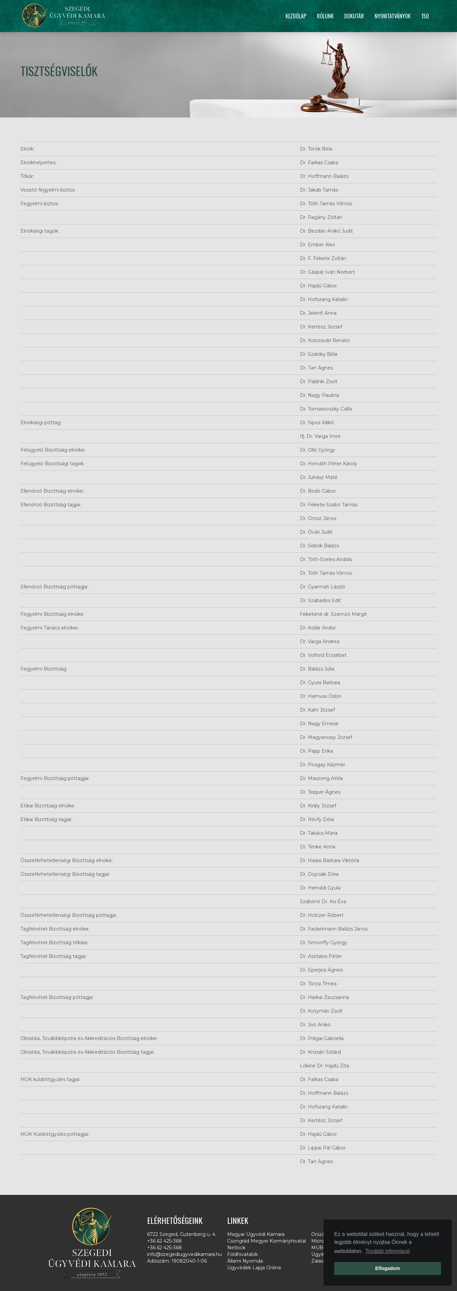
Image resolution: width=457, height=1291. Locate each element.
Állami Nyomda (245, 1261)
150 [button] (425, 16)
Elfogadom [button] (387, 1268)
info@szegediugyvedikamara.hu (184, 1254)
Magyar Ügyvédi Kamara (256, 1234)
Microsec (321, 1241)
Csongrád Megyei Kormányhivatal (266, 1241)
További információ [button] (387, 1251)
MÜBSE (320, 1248)
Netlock (236, 1248)
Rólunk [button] (325, 16)
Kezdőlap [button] (296, 16)
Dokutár (354, 16)
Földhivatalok (242, 1254)
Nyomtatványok (393, 16)
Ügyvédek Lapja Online (254, 1268)
